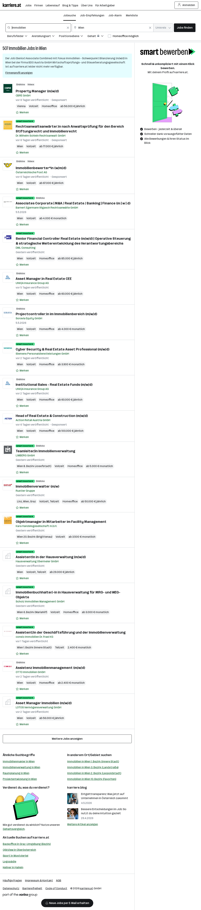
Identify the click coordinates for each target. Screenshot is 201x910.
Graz (33, 501)
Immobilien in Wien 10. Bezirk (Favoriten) (91, 779)
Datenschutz (11, 888)
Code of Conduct (56, 888)
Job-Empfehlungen (92, 15)
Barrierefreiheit (32, 888)
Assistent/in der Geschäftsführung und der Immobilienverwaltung (70, 632)
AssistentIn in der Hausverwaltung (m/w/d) (51, 557)
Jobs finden (185, 27)
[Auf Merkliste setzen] (22, 112)
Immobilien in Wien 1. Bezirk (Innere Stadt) (93, 761)
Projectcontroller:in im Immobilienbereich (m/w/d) (56, 314)
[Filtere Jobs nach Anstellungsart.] (45, 36)
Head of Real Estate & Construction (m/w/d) (52, 416)
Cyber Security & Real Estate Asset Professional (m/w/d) (62, 349)
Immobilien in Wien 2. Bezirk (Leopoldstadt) (94, 773)
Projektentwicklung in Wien (20, 779)
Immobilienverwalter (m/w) (37, 486)
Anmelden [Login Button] (186, 5)
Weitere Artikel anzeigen (82, 824)
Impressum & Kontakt (39, 880)
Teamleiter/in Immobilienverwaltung (45, 451)
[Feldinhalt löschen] (68, 27)
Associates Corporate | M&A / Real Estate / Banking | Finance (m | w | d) (73, 203)
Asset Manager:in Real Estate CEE (44, 279)
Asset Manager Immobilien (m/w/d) (44, 703)
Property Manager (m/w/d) (37, 91)
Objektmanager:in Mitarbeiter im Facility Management (61, 522)
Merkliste (132, 15)
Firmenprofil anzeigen (19, 72)
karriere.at (41, 837)
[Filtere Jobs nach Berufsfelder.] (19, 36)
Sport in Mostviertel (15, 855)
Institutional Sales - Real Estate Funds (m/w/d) (54, 384)
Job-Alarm (115, 15)
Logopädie (9, 861)
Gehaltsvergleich (14, 829)
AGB (58, 880)
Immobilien (17, 48)
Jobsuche (69, 15)
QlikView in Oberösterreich (19, 849)
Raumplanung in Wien (16, 773)
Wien (43, 48)
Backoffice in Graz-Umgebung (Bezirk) (27, 844)
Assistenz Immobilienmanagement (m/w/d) (50, 668)
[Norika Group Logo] (20, 895)
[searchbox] (38, 27)
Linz (19, 501)
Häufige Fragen (12, 880)
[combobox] (38, 27)
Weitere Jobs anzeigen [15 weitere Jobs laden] (67, 738)
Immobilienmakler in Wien (19, 761)
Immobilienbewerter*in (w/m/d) (41, 168)
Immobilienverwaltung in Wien (21, 767)
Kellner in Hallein (13, 867)
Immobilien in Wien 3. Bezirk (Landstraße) (92, 767)
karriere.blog (77, 787)
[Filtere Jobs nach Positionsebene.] (73, 36)
